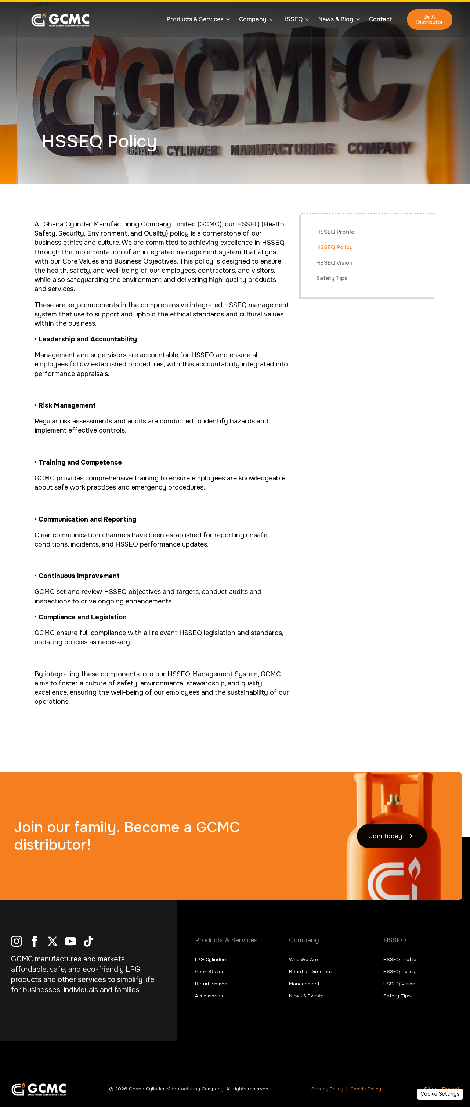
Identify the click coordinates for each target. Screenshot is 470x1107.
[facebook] (34, 941)
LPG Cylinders (211, 959)
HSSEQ (292, 19)
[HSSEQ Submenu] (306, 19)
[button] (440, 1094)
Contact (380, 19)
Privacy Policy (327, 1089)
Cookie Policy (365, 1089)
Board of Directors (310, 971)
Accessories (209, 996)
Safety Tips (331, 278)
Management (304, 984)
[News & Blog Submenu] (356, 19)
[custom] (88, 941)
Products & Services (195, 19)
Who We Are (303, 959)
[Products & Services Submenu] (226, 19)
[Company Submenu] (270, 19)
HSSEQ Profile (335, 232)
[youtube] (70, 941)
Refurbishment (212, 984)
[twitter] (52, 941)
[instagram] (16, 941)
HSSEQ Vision (334, 262)
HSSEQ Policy (334, 247)
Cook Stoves (209, 971)
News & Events (306, 996)
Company (253, 19)
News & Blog (335, 19)
